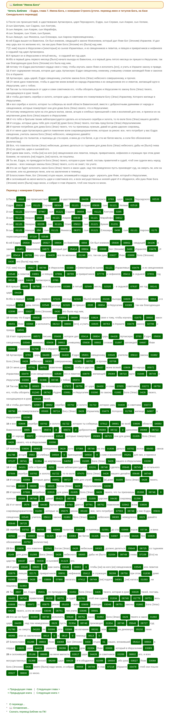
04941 (20, 330)
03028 (37, 398)
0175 (154, 230)
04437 (99, 367)
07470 (80, 473)
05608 (115, 242)
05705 (40, 529)
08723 (123, 373)
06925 (50, 486)
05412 (86, 573)
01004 (90, 648)
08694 (111, 660)
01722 (93, 404)
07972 (67, 386)
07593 (119, 510)
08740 (23, 598)
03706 (112, 361)
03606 (127, 367)
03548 (44, 236)
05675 (64, 510)
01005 (136, 436)
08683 (36, 567)
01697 (53, 199)
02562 (11, 535)
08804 (57, 242)
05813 (77, 224)
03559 (62, 317)
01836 (110, 448)
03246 (106, 298)
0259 (30, 298)
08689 (74, 317)
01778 (136, 598)
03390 (25, 379)
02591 (105, 529)
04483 (11, 598)
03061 (67, 392)
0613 (46, 635)
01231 (114, 224)
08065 (48, 361)
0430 (129, 249)
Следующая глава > (48, 689)
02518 (133, 205)
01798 (11, 454)
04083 (158, 423)
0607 (18, 591)
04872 (45, 249)
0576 (26, 504)
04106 (151, 242)
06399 (112, 573)
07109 (142, 554)
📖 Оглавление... (19, 707)
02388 (99, 660)
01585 (78, 361)
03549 (111, 355)
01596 (137, 498)
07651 (150, 274)
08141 (11, 280)
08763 (106, 323)
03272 (145, 386)
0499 (117, 230)
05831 (85, 355)
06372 (77, 230)
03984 (26, 479)
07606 (11, 473)
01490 (38, 510)
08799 (28, 255)
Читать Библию (17, 10)
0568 (39, 217)
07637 (133, 286)
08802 (126, 242)
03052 (55, 479)
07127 (11, 461)
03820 (20, 648)
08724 (56, 411)
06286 (62, 648)
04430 (45, 355)
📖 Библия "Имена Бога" (24, 4)
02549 (88, 286)
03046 (24, 567)
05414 (73, 249)
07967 (42, 211)
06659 (80, 211)
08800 (149, 317)
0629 (63, 448)
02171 (32, 573)
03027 (113, 255)
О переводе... (17, 704)
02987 (37, 404)
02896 (11, 311)
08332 (94, 629)
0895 (27, 429)
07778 (100, 274)
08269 (51, 660)
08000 (21, 486)
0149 (11, 554)
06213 (56, 323)
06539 (155, 199)
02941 (48, 548)
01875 (137, 317)
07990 (59, 579)
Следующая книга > (48, 692)
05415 (59, 498)
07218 (33, 236)
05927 (46, 242)
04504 (55, 454)
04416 (135, 535)
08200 (49, 598)
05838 (95, 205)
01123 (64, 560)
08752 (89, 361)
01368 (32, 660)
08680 (33, 486)
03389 (70, 267)
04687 (142, 342)
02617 (75, 654)
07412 (81, 579)
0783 (111, 199)
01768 (24, 386)
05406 (57, 336)
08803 (42, 641)
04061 (118, 579)
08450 (149, 448)
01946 (140, 373)
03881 (35, 274)
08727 (67, 479)
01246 (82, 255)
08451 (20, 249)
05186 (32, 654)
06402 (97, 479)
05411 (126, 274)
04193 (36, 629)
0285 (119, 211)
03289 (120, 654)
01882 (154, 355)
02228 (40, 224)
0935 (25, 286)
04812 (119, 217)
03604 (79, 529)
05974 (76, 379)
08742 (47, 392)
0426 (25, 361)
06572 (36, 336)
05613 (133, 355)
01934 (111, 554)
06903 (35, 386)
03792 (27, 542)
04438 (85, 199)
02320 (107, 286)
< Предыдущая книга (20, 692)
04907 (150, 411)
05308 (140, 492)
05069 (111, 373)
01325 (50, 535)
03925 (94, 323)
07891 (58, 274)
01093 (144, 579)
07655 (120, 386)
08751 (60, 598)
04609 (127, 298)
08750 (79, 386)
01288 (30, 641)
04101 (22, 467)
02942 (68, 367)
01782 (81, 598)
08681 (115, 423)
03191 (92, 467)
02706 (150, 323)
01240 (35, 392)
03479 (25, 373)
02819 (50, 492)
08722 (113, 429)
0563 (32, 454)
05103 (83, 510)
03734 (143, 529)
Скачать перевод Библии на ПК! (27, 711)
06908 (79, 666)
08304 (57, 205)
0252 (51, 467)
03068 (102, 249)
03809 (151, 535)
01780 (11, 629)
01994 (38, 461)
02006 (51, 629)
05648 (125, 467)
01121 (36, 205)
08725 (23, 523)
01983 (23, 585)
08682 (49, 404)
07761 (31, 367)
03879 (86, 373)
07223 (56, 298)
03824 (94, 317)
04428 (128, 199)
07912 (103, 423)
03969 (56, 529)
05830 (19, 205)
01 (104, 641)
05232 (139, 629)
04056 (67, 461)
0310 (21, 199)
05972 (150, 367)
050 (39, 230)
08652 (61, 573)
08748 (54, 379)
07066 (79, 448)
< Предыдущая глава (20, 689)
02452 (72, 591)
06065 (11, 635)
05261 (127, 454)
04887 (114, 535)
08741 (23, 461)
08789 (70, 274)
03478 (152, 249)
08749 (152, 373)
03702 (70, 404)
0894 (84, 242)
